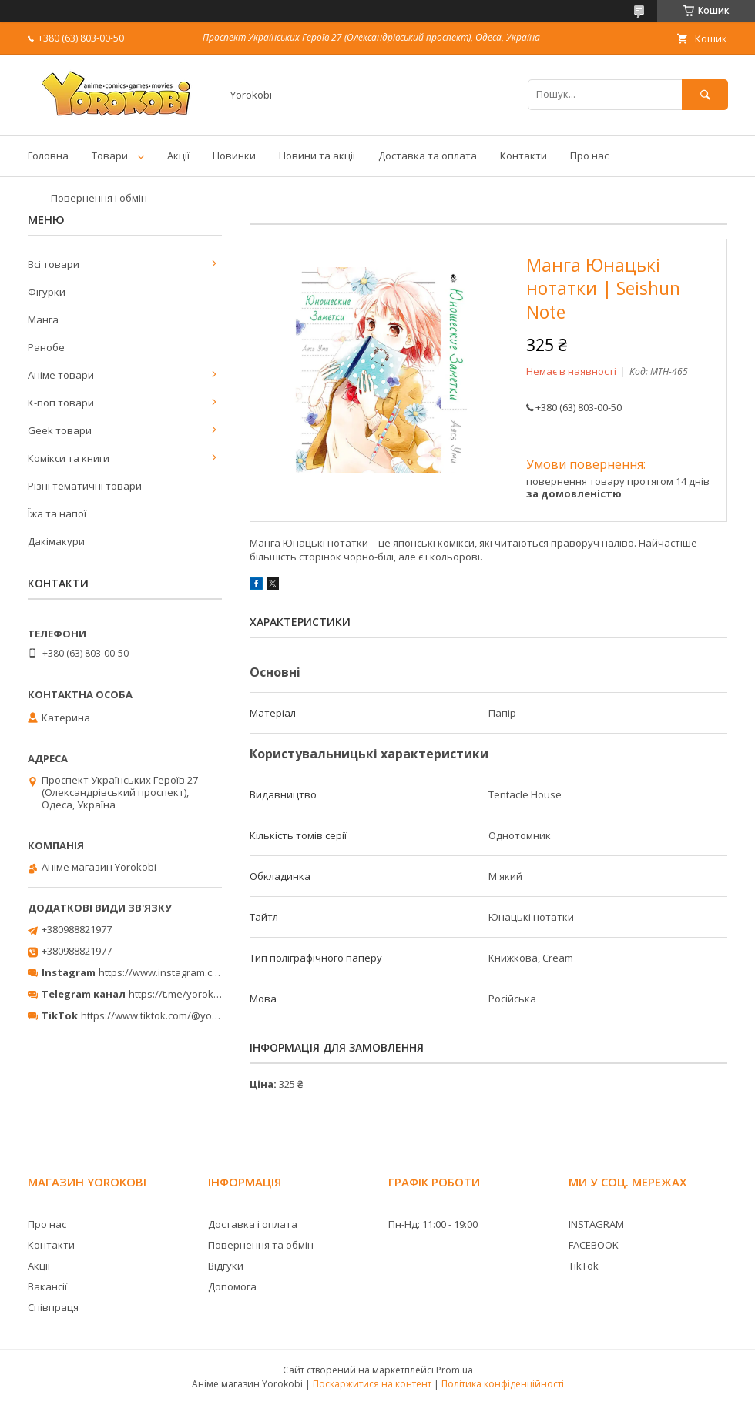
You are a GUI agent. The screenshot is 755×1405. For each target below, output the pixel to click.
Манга (43, 319)
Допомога (232, 1286)
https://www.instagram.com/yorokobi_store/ (202, 972)
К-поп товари (61, 403)
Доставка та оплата (427, 155)
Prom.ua (454, 1370)
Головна (48, 155)
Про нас (589, 155)
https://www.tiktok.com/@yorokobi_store (176, 1015)
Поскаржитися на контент (372, 1383)
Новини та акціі (317, 155)
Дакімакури (56, 541)
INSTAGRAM (596, 1224)
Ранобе (46, 347)
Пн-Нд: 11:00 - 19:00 (433, 1224)
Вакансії (47, 1286)
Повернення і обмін (99, 198)
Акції (178, 155)
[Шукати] (705, 94)
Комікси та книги (68, 458)
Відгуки (225, 1266)
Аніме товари (61, 375)
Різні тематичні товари (85, 486)
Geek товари (60, 430)
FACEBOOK (594, 1245)
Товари (110, 155)
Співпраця (53, 1307)
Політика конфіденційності (502, 1383)
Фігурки (46, 292)
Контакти (523, 155)
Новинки (234, 155)
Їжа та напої (57, 513)
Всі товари (53, 264)
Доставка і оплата (252, 1224)
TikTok (584, 1266)
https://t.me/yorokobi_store (193, 994)
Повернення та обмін (261, 1245)
